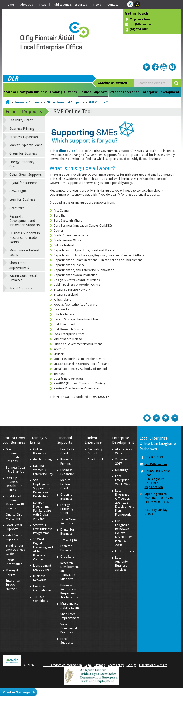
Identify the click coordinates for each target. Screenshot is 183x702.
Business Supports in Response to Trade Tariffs (24, 237)
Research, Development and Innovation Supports (24, 220)
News (97, 4)
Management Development (42, 567)
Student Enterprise (124, 92)
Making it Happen (12, 572)
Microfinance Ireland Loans (24, 252)
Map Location (140, 19)
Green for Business (23, 153)
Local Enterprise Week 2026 (122, 480)
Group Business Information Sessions (14, 455)
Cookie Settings (16, 692)
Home (10, 4)
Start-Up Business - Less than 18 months (14, 484)
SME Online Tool (100, 102)
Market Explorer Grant (25, 145)
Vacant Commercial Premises (23, 278)
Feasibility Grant (21, 120)
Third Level (95, 459)
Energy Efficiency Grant (21, 164)
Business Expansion (23, 137)
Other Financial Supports (65, 102)
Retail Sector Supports (14, 537)
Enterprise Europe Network (13, 584)
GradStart (16, 208)
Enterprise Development (160, 92)
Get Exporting (42, 459)
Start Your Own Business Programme (42, 529)
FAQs (42, 4)
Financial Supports (93, 92)
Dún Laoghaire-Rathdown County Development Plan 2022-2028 (124, 533)
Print (147, 418)
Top (174, 418)
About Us (26, 4)
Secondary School (95, 451)
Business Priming (21, 128)
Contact (112, 4)
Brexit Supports (20, 288)
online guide (65, 150)
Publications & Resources (70, 4)
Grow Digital (18, 191)
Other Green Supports (25, 174)
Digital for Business (23, 183)
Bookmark (165, 418)
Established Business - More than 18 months (15, 502)
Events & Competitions (42, 588)
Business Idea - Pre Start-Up (15, 469)
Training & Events (63, 92)
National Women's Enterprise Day (43, 470)
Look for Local (125, 551)
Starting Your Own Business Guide (15, 549)
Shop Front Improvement (19, 265)
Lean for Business (22, 199)
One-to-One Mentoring (14, 516)
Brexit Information (14, 562)
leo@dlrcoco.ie (141, 24)
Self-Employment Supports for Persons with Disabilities (42, 488)
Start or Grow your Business (26, 92)
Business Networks (39, 578)
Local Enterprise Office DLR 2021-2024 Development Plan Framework (124, 502)
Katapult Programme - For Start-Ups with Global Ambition (42, 511)
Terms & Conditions (40, 598)
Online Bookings (39, 451)
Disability (121, 470)
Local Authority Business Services (121, 563)
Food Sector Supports (14, 527)
